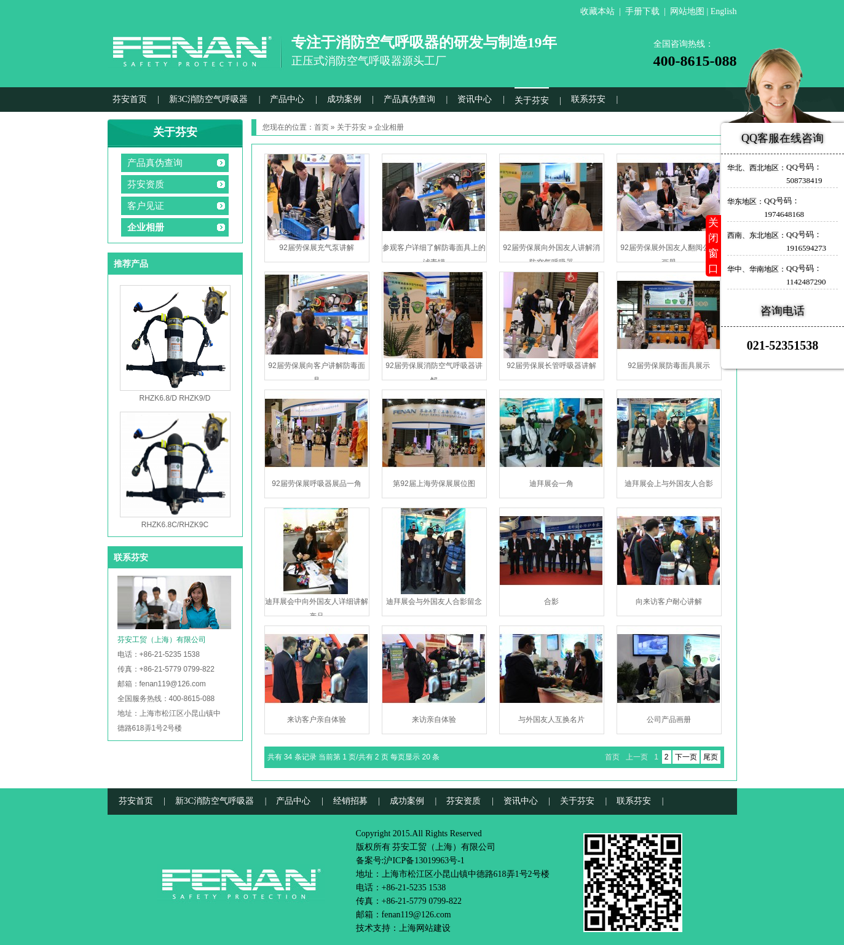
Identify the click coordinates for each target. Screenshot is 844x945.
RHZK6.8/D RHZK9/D (174, 398)
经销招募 (350, 801)
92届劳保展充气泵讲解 (316, 247)
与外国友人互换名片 (551, 719)
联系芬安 (588, 99)
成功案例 (344, 99)
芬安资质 (145, 184)
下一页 (686, 757)
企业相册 (145, 227)
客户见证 (145, 206)
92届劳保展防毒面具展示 (668, 365)
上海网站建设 (425, 928)
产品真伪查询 (409, 99)
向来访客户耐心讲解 (669, 601)
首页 (321, 127)
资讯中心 (474, 99)
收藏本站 (597, 11)
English (724, 11)
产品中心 (287, 99)
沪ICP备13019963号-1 (424, 860)
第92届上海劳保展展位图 (434, 483)
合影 (551, 601)
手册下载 (642, 11)
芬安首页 (129, 99)
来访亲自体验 (434, 719)
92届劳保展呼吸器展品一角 (316, 483)
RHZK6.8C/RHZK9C (174, 524)
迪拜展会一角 (551, 483)
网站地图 (687, 11)
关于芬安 (532, 100)
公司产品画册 (669, 719)
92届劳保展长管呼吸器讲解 (551, 365)
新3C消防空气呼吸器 (208, 99)
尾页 (710, 757)
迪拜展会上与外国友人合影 (669, 483)
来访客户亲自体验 (316, 719)
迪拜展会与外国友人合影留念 (434, 601)
